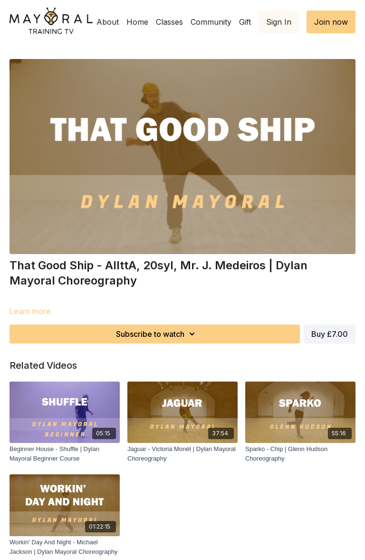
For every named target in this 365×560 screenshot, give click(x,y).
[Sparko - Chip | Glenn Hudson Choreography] (300, 453)
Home (137, 22)
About (107, 22)
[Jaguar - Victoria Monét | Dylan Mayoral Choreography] (182, 453)
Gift (245, 22)
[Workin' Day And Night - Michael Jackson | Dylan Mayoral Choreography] (65, 547)
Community (211, 22)
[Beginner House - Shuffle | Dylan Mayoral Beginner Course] (65, 453)
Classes (169, 22)
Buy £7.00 (329, 334)
